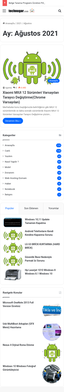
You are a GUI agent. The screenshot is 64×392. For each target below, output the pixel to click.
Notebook (10, 189)
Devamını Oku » (12, 121)
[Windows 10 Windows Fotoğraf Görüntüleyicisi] (51, 373)
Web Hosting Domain (16, 178)
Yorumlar (53, 208)
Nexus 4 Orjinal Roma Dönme (18, 345)
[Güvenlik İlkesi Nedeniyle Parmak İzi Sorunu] (13, 260)
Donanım (9, 172)
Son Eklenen (31, 208)
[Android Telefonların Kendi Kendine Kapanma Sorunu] (13, 235)
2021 (19, 23)
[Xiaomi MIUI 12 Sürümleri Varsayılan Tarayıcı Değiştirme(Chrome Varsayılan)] (32, 68)
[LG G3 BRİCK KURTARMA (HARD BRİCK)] (13, 248)
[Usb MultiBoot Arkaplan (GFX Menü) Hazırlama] (51, 331)
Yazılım (8, 156)
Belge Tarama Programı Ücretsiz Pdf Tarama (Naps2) (35, 3)
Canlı (7, 150)
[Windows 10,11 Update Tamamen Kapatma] (13, 222)
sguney (8, 88)
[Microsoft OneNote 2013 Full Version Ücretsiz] (51, 310)
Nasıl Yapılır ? (12, 161)
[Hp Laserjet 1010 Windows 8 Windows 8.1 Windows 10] (13, 274)
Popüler (9, 208)
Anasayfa (9, 23)
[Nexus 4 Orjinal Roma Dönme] (51, 352)
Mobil (8, 167)
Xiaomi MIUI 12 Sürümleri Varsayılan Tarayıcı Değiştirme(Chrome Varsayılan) (31, 97)
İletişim (8, 194)
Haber (8, 183)
